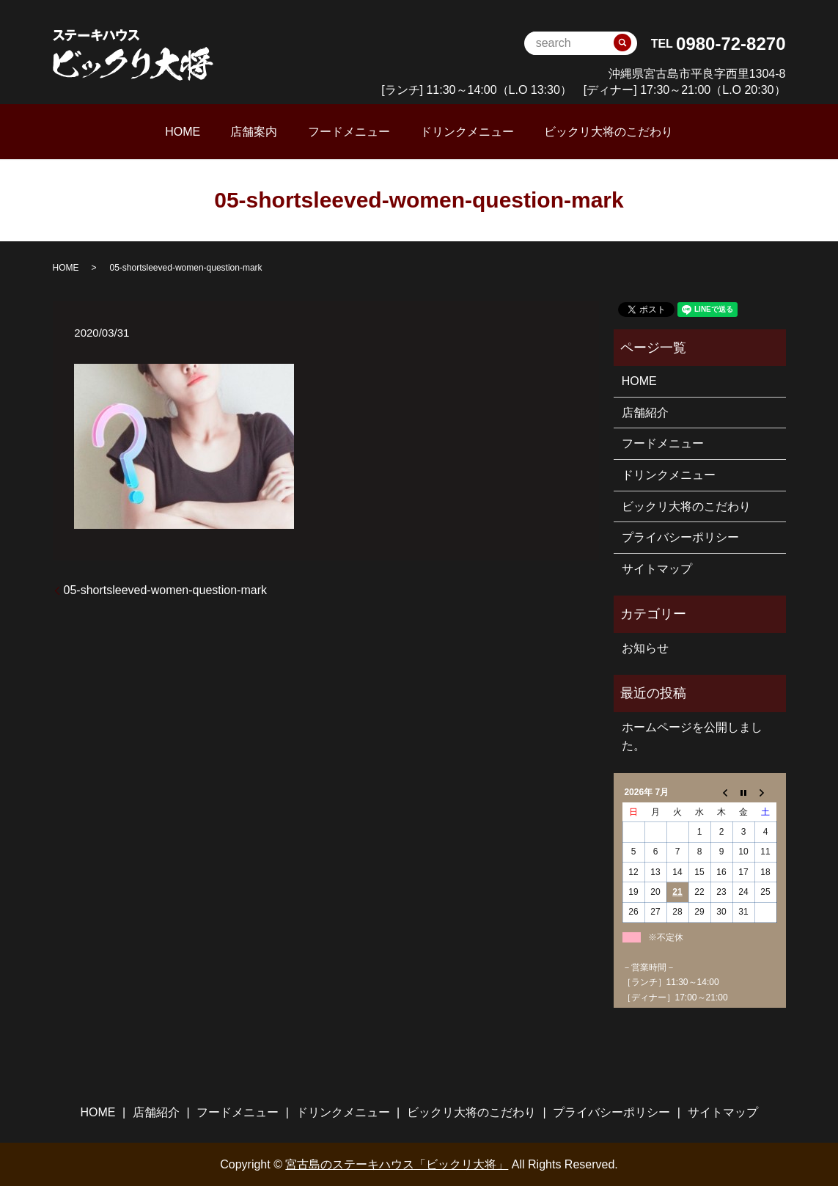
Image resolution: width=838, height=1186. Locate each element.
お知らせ (645, 646)
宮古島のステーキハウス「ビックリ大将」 (396, 1163)
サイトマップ (657, 567)
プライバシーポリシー (680, 536)
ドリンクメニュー (446, 131)
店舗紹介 (645, 411)
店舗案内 (274, 131)
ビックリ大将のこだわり (566, 131)
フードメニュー (349, 131)
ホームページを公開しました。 (692, 735)
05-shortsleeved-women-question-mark (165, 588)
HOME (224, 131)
